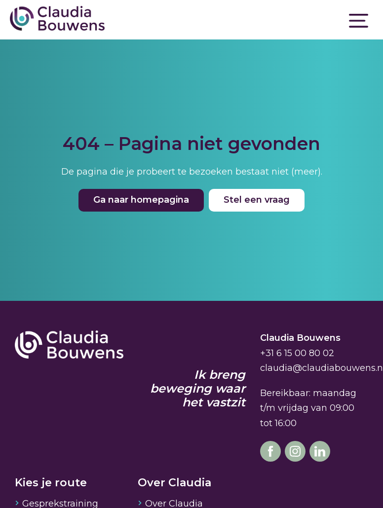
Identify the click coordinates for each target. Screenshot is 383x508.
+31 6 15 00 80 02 (297, 353)
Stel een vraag (257, 199)
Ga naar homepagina (141, 199)
